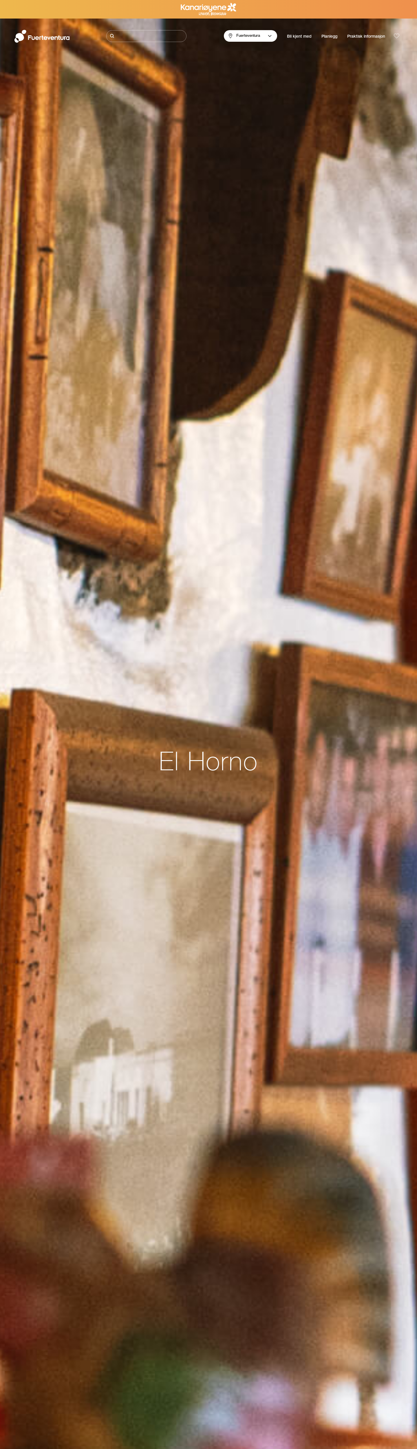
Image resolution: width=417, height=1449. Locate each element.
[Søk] (146, 36)
